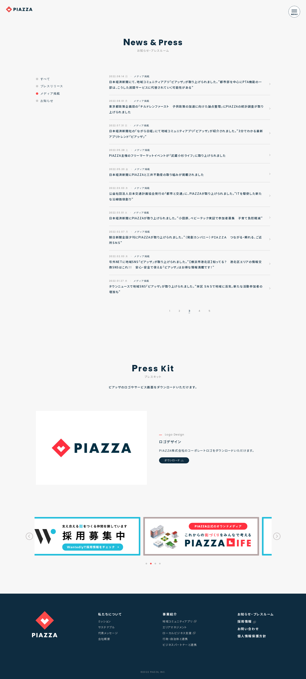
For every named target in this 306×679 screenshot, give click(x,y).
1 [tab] (146, 563)
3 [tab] (155, 563)
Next (276, 536)
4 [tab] (160, 563)
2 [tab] (151, 563)
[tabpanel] (212, 536)
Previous (29, 536)
